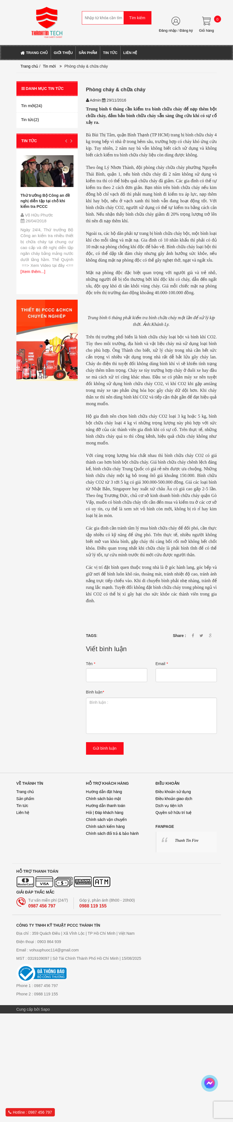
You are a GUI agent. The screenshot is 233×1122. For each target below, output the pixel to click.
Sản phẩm (25, 798)
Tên (90, 663)
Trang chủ (29, 66)
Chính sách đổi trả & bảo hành (112, 833)
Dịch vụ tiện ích (169, 805)
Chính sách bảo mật (103, 798)
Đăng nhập (167, 30)
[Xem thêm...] (33, 271)
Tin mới (49, 66)
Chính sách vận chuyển (106, 819)
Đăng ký (186, 30)
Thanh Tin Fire (186, 840)
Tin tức (29, 141)
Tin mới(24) (31, 105)
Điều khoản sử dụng (173, 791)
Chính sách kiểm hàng (105, 826)
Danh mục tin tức (42, 88)
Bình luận (95, 692)
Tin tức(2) (30, 119)
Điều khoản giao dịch (174, 798)
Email (162, 663)
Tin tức (22, 805)
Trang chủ (25, 791)
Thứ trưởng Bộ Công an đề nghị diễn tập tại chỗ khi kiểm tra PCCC (45, 201)
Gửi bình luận (105, 748)
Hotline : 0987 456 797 (30, 1112)
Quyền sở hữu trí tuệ (174, 812)
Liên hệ (22, 812)
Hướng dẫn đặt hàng (104, 791)
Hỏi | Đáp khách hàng (105, 812)
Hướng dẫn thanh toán (105, 805)
